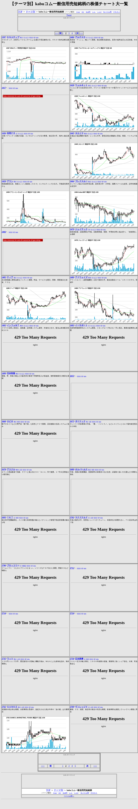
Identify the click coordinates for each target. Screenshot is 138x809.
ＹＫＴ (10, 517)
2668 (4, 421)
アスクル (11, 469)
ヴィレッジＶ (81, 707)
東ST (21, 37)
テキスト (116, 12)
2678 (4, 469)
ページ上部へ (69, 796)
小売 (90, 421)
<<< (57, 33)
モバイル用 (107, 12)
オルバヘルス (81, 469)
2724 (72, 613)
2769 (72, 707)
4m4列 (88, 12)
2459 (4, 181)
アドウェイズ (81, 277)
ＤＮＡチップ (13, 37)
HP (34, 37)
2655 (72, 376)
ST (87, 37)
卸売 (18, 421)
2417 (4, 88)
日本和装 (11, 373)
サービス (26, 37)
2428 (72, 85)
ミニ (93, 12)
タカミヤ (79, 133)
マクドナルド (81, 517)
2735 (4, 659)
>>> (81, 33)
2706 (4, 565)
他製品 (24, 565)
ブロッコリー (13, 565)
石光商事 (79, 659)
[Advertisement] (69, 25)
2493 (72, 325)
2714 (4, 613)
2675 (72, 421)
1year (78, 12)
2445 (72, 133)
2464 (72, 181)
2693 (4, 517)
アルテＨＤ (80, 37)
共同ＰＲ (11, 133)
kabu (37, 37)
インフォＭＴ (13, 325)
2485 (4, 277)
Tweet (69, 15)
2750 (72, 659)
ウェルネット (81, 85)
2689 (72, 469)
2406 (72, 37)
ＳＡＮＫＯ (12, 707)
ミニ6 (99, 12)
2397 (4, 37)
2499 (4, 373)
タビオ (10, 421)
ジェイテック (81, 229)
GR (89, 229)
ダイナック (80, 421)
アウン (10, 181)
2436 (4, 133)
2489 (72, 277)
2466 (4, 232)
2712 (72, 568)
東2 (87, 421)
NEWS (31, 37)
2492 (4, 325)
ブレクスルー (81, 181)
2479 (72, 229)
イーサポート (81, 325)
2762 (4, 707)
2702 (72, 517)
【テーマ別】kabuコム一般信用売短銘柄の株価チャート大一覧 (69, 3)
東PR (85, 133)
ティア (10, 277)
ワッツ (10, 659)
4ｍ (83, 12)
